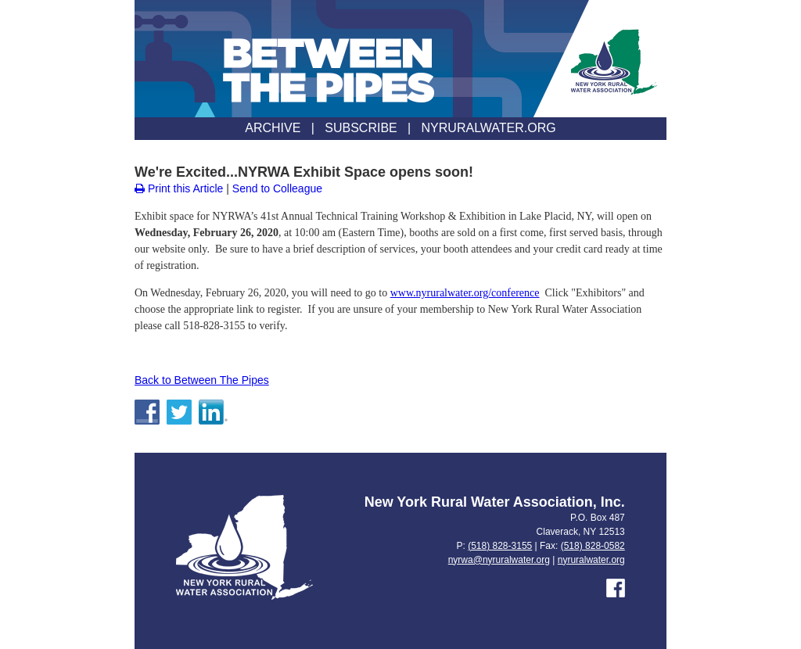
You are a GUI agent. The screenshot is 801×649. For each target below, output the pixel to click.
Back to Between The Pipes (202, 380)
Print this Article (179, 188)
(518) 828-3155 (500, 545)
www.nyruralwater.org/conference (465, 293)
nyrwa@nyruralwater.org (499, 559)
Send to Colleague (277, 188)
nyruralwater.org (591, 559)
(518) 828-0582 (593, 545)
